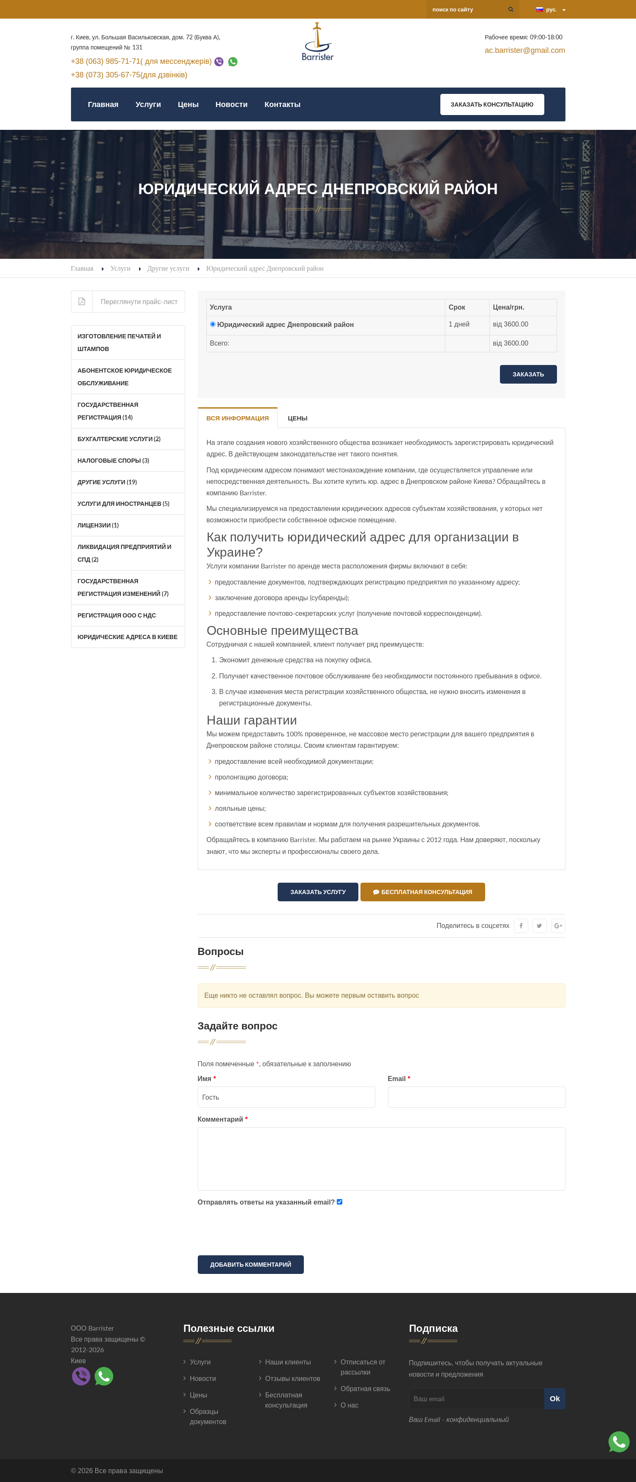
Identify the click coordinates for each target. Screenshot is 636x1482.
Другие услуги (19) (107, 482)
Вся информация (238, 418)
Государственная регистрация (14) (108, 411)
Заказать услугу (318, 891)
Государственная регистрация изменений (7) (123, 587)
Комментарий (223, 1119)
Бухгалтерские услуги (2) (119, 438)
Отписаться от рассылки (363, 1367)
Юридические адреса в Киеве (128, 636)
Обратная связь (365, 1388)
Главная (103, 104)
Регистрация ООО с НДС (117, 615)
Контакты (282, 104)
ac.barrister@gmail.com (525, 50)
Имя (207, 1078)
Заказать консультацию (492, 104)
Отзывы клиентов (292, 1378)
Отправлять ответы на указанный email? (266, 1202)
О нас (349, 1405)
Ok (555, 1398)
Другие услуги (168, 268)
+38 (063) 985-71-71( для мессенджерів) (141, 61)
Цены (188, 104)
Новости (232, 104)
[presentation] (262, 1232)
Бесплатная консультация (422, 892)
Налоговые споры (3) (113, 460)
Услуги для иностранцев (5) (123, 503)
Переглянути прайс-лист (124, 301)
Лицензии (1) (98, 525)
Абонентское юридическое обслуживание (125, 377)
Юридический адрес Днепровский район (285, 324)
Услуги (148, 104)
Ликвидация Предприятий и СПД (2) (125, 553)
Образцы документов (208, 1416)
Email (399, 1078)
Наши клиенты (288, 1362)
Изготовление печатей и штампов (119, 342)
